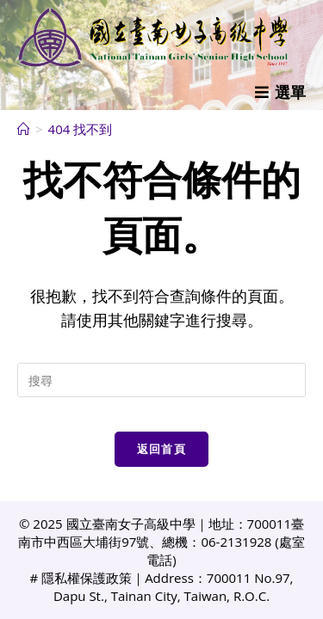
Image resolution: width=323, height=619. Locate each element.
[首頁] (23, 129)
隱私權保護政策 (86, 577)
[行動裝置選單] (280, 92)
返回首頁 (161, 449)
